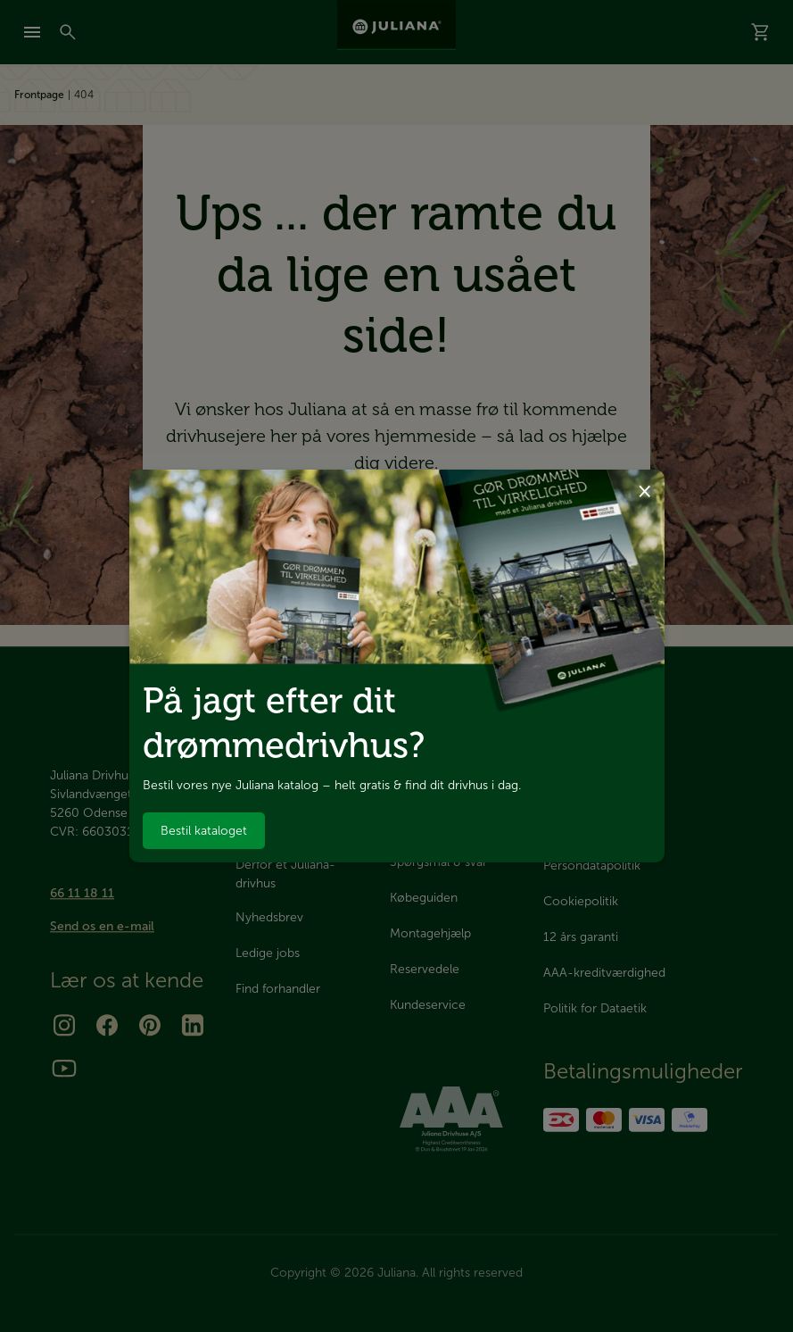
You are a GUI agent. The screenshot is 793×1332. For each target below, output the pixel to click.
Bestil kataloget (204, 830)
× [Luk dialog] (644, 489)
